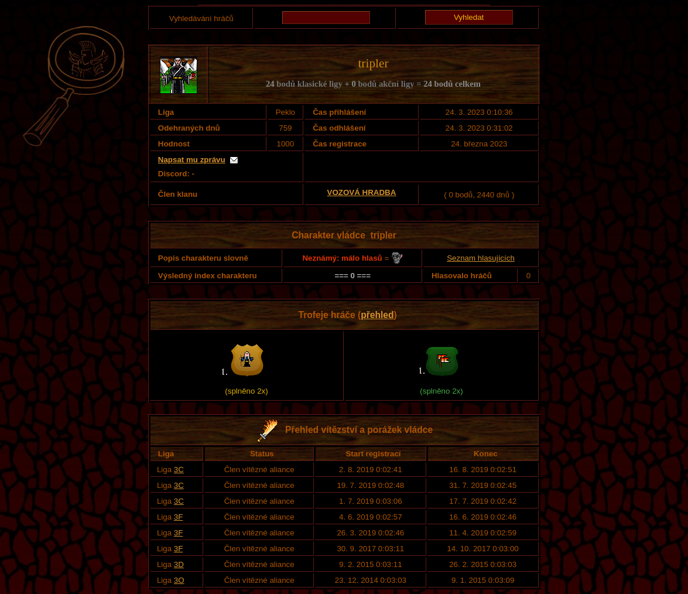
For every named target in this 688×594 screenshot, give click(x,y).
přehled (377, 315)
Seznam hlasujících (481, 258)
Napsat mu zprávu (191, 159)
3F (178, 517)
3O (179, 580)
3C (179, 469)
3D (179, 564)
